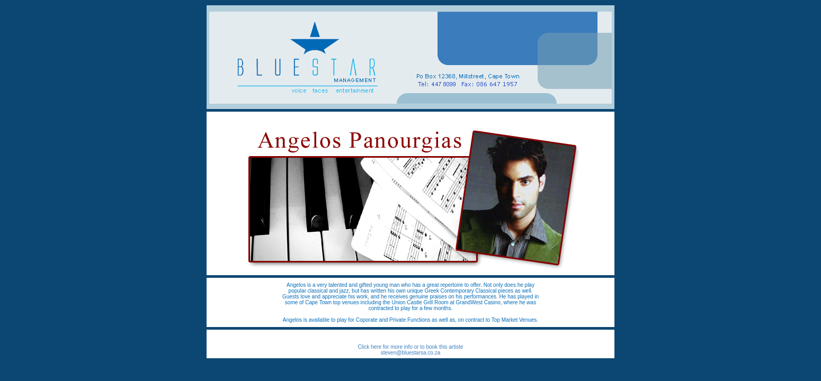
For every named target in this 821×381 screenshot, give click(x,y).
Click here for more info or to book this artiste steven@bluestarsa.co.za (410, 350)
